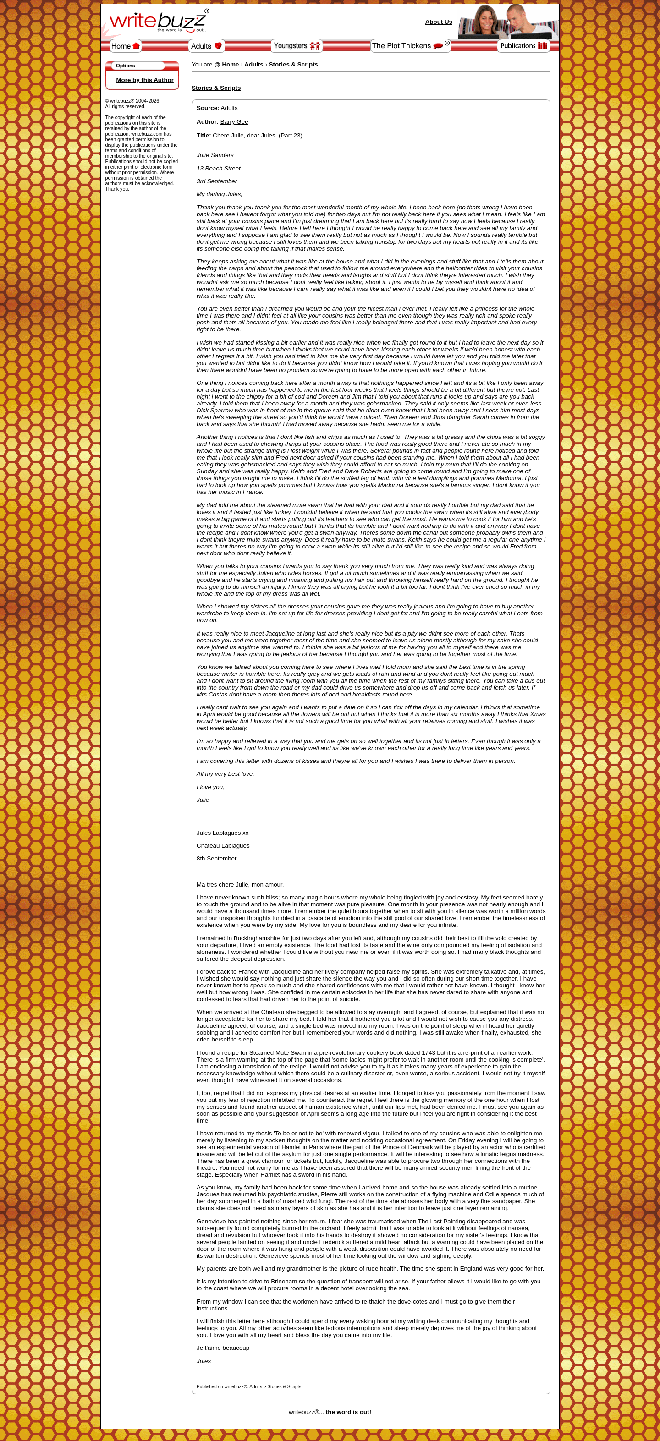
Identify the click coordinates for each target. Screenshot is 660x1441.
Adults (255, 1386)
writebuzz (234, 1386)
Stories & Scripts (284, 1386)
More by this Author (145, 80)
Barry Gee (234, 121)
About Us (438, 21)
